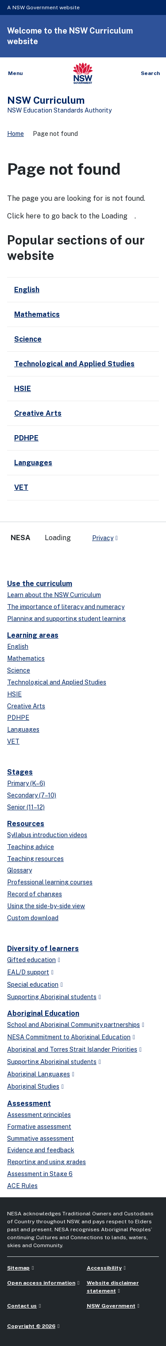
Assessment (29, 1103)
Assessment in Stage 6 (40, 1173)
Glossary (19, 870)
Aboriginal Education (43, 1013)
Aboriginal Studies (33, 1086)
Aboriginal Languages (38, 1074)
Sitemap (18, 1268)
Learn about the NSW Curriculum (54, 594)
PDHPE (18, 717)
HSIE (14, 694)
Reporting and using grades (46, 1162)
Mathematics (26, 658)
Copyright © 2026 (31, 1326)
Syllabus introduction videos (47, 834)
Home (15, 133)
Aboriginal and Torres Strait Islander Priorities (72, 1049)
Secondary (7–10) (31, 795)
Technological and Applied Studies (56, 682)
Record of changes (34, 894)
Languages (23, 729)
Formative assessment (39, 1126)
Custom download (32, 917)
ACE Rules (22, 1185)
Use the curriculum (39, 583)
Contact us (22, 1306)
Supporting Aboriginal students (52, 996)
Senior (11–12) (26, 807)
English (17, 646)
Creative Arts (26, 706)
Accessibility (104, 1268)
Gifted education (31, 959)
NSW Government (111, 1306)
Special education (32, 984)
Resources (25, 824)
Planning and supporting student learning (66, 618)
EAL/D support (28, 972)
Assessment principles (39, 1114)
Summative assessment (40, 1138)
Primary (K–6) (26, 783)
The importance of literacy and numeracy (65, 606)
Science (18, 670)
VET (13, 741)
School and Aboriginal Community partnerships (73, 1024)
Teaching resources (35, 858)
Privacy (102, 537)
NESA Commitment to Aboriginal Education (69, 1037)
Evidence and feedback (40, 1150)
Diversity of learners (43, 948)
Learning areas (32, 635)
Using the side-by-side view (46, 906)
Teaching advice (30, 846)
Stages (20, 772)
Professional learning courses (50, 882)
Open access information (41, 1283)
